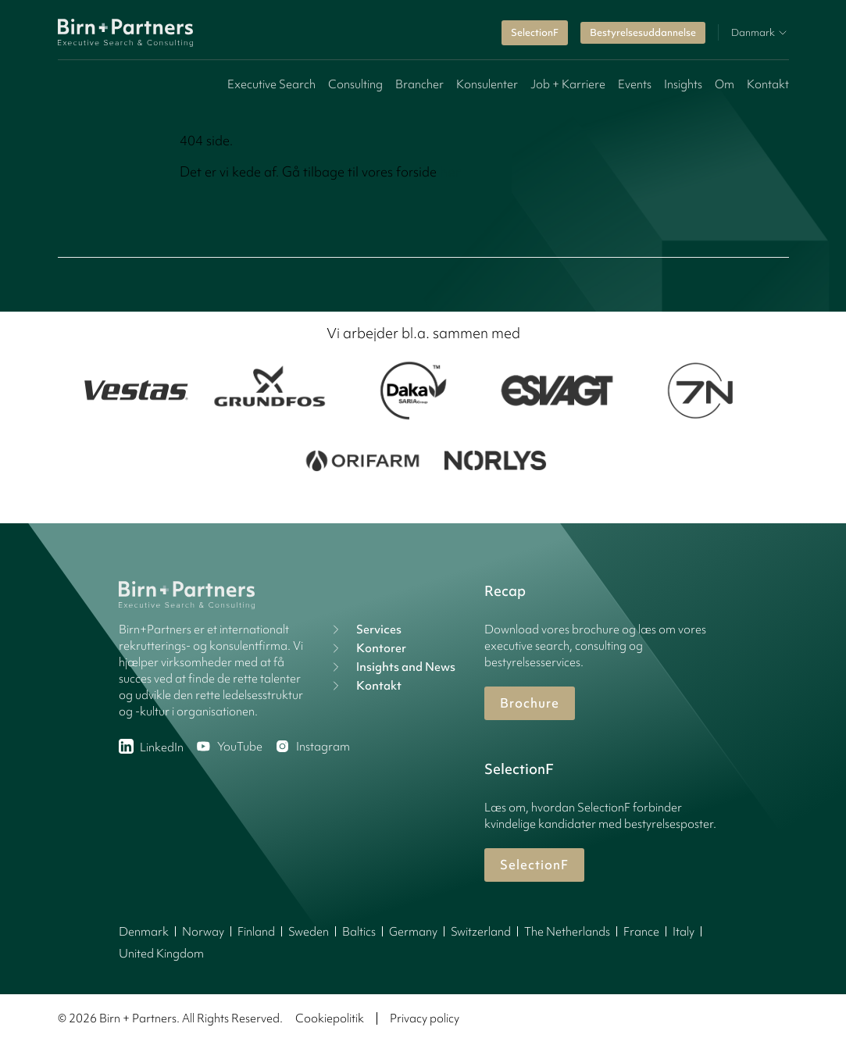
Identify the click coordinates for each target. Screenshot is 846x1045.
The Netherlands (567, 932)
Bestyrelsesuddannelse (643, 32)
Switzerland (481, 932)
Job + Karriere (567, 84)
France (641, 932)
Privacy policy (424, 1018)
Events (634, 84)
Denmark (144, 932)
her (450, 171)
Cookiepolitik (329, 1018)
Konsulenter (487, 84)
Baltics (359, 932)
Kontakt (768, 84)
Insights (683, 84)
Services (365, 629)
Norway (203, 932)
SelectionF (535, 32)
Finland (256, 932)
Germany (413, 932)
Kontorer (367, 648)
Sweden (308, 932)
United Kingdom (161, 953)
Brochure (529, 703)
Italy (683, 932)
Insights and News (391, 667)
